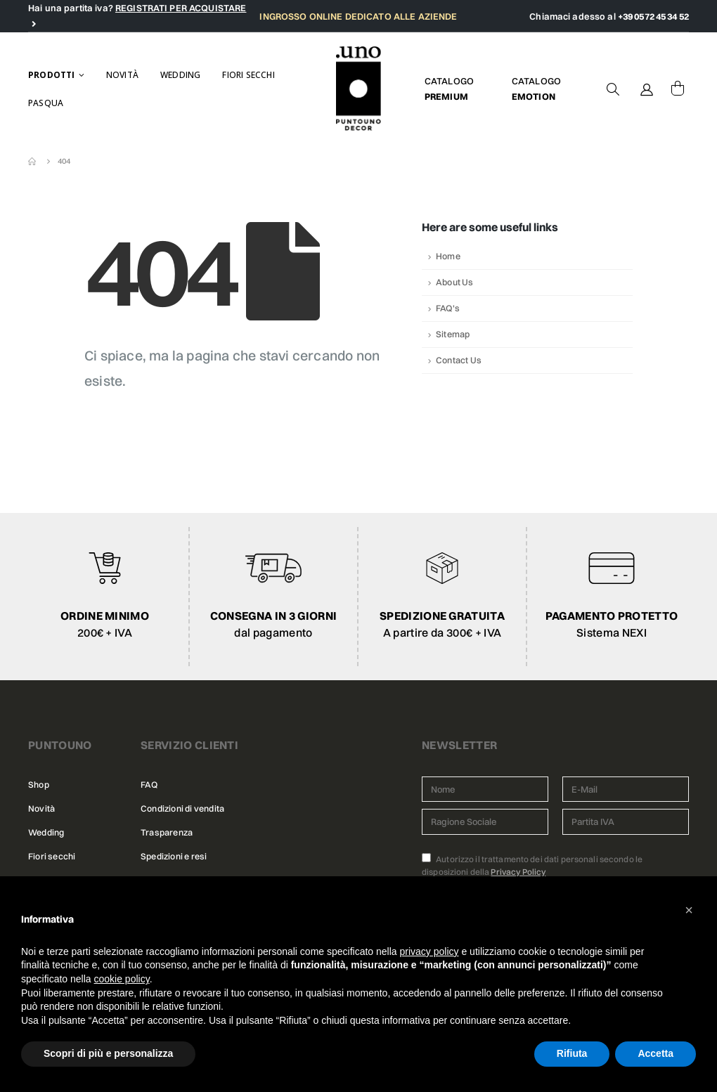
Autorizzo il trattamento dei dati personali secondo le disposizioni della (532, 865)
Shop (38, 784)
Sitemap (453, 334)
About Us (455, 282)
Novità (122, 75)
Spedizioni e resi (174, 856)
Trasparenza (167, 832)
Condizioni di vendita (182, 808)
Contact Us (459, 360)
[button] (689, 910)
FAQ (149, 784)
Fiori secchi (248, 75)
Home (448, 256)
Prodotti (51, 75)
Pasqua (45, 103)
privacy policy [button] (429, 951)
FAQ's (448, 308)
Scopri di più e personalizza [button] (108, 1053)
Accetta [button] (655, 1053)
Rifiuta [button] (572, 1053)
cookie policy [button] (122, 978)
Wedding (180, 75)
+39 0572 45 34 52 (653, 16)
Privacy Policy (518, 871)
